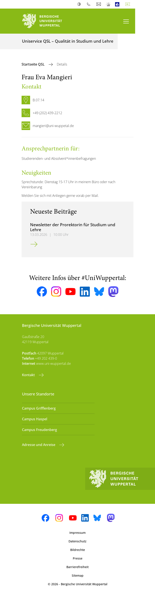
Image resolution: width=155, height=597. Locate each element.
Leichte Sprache (118, 4)
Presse (77, 558)
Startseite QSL (33, 64)
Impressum (77, 533)
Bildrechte (77, 550)
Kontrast (80, 4)
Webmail (99, 4)
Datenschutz (77, 541)
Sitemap (77, 575)
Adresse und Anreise (39, 444)
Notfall (108, 4)
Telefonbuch (89, 4)
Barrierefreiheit (77, 567)
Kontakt (29, 375)
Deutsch (128, 4)
